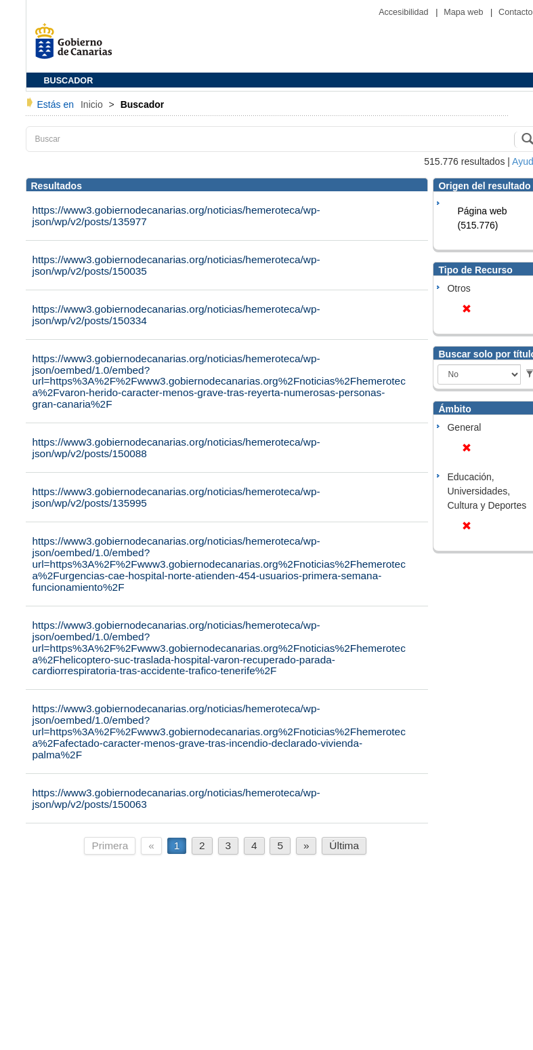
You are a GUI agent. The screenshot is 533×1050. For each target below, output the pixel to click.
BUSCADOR (68, 80)
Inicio (93, 104)
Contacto (515, 12)
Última (344, 845)
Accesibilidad (405, 12)
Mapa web (465, 12)
